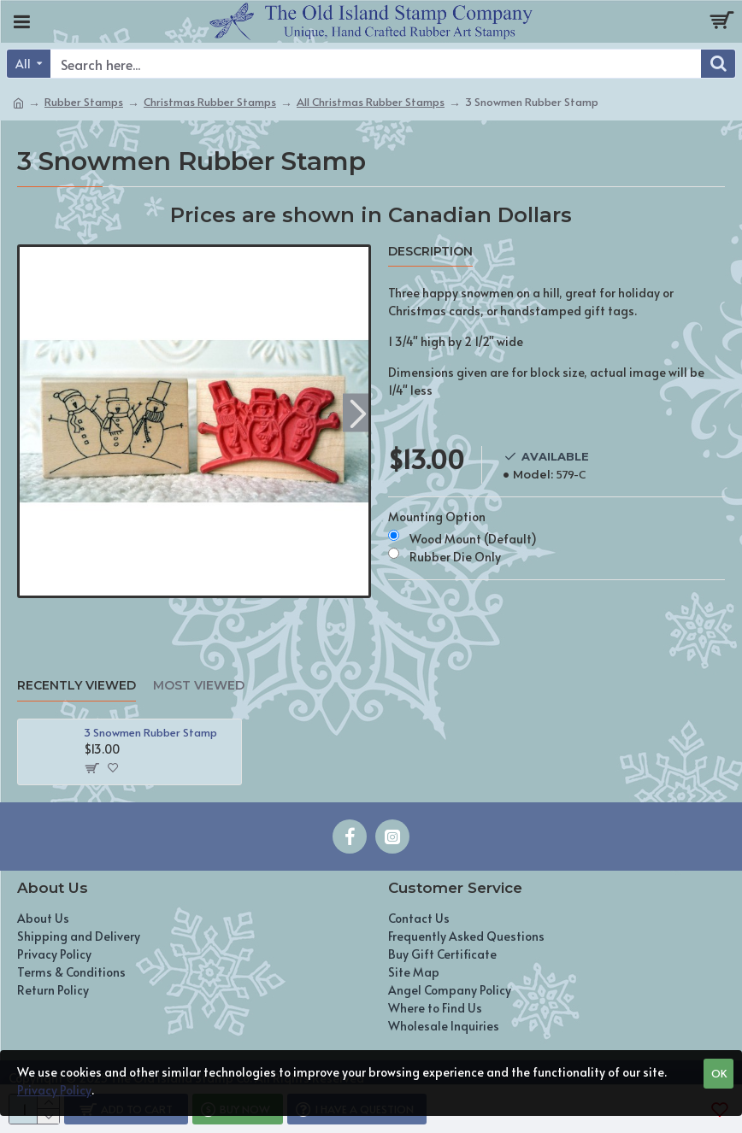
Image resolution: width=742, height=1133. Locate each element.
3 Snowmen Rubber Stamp (150, 732)
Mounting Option (437, 516)
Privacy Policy (54, 1090)
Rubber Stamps (83, 101)
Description (430, 251)
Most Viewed (198, 685)
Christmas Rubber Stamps (210, 101)
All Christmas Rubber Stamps (371, 101)
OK (719, 1073)
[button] (358, 412)
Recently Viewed (76, 685)
